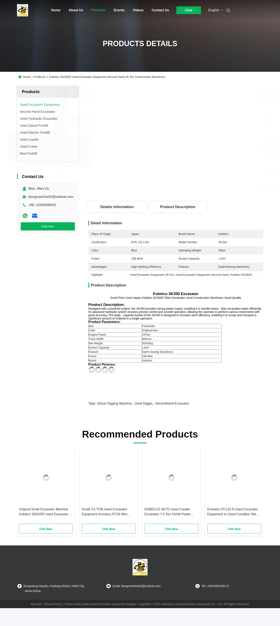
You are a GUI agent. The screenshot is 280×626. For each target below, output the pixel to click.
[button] (26, 487)
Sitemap (36, 604)
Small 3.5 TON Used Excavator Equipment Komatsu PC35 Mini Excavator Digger (104, 512)
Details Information (117, 207)
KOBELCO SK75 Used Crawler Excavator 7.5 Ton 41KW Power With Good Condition (168, 512)
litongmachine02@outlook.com (51, 196)
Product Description (177, 207)
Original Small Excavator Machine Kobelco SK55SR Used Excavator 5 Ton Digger (45, 512)
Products (98, 10)
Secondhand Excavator (172, 403)
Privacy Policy (53, 604)
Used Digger (143, 403)
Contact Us (160, 10)
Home (55, 10)
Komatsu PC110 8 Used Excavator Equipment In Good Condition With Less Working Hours (232, 512)
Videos (138, 10)
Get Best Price (200, 187)
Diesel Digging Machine (114, 403)
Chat (188, 10)
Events (119, 10)
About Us (76, 10)
